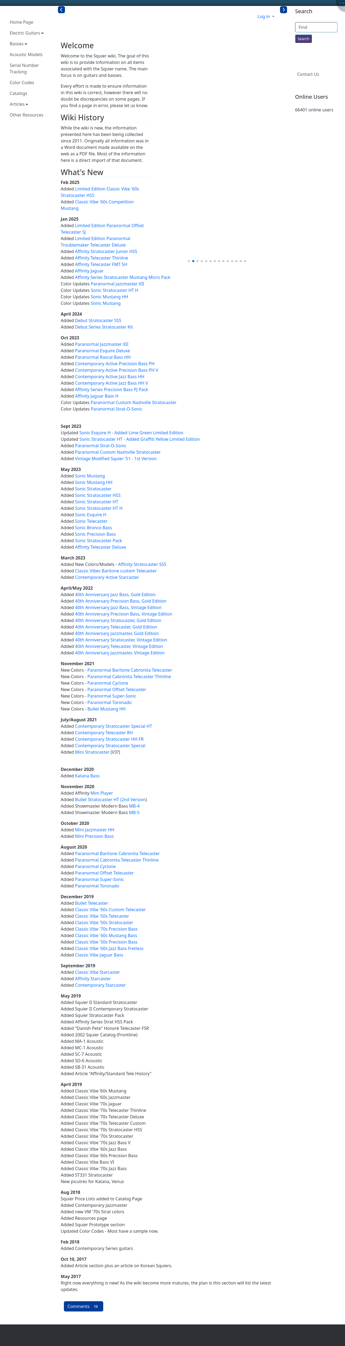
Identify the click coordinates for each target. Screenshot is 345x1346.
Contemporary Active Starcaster (107, 577)
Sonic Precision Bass (95, 534)
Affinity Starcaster (93, 979)
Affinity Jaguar (89, 271)
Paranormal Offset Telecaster (116, 689)
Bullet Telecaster (91, 903)
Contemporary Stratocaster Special (110, 746)
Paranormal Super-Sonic (111, 696)
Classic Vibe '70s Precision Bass (106, 929)
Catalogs (18, 93)
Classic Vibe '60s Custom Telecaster (110, 910)
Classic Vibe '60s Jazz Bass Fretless (109, 948)
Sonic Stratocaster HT (96, 502)
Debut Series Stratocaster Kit (104, 327)
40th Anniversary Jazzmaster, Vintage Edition (120, 653)
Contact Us (308, 74)
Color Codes (22, 83)
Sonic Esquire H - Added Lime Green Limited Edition (131, 433)
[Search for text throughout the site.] (303, 39)
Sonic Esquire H (90, 515)
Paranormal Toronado (109, 702)
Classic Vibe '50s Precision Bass (106, 942)
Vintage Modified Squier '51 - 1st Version (116, 459)
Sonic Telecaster (91, 521)
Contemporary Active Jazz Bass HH (109, 377)
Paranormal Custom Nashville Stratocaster (134, 402)
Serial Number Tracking (24, 68)
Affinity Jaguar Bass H (96, 396)
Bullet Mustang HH (106, 709)
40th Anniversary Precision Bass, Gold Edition (120, 601)
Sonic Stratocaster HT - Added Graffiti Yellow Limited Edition (139, 439)
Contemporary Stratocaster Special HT (113, 726)
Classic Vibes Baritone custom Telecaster (116, 571)
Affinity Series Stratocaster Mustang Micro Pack (122, 277)
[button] (189, 261)
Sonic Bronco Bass (93, 528)
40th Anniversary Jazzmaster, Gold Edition (117, 633)
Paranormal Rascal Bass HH (102, 357)
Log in (264, 16)
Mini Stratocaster (92, 752)
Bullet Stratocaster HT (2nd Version (110, 799)
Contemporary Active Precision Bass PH (114, 364)
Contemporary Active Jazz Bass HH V (111, 383)
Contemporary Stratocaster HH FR (109, 739)
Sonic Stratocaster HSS (97, 495)
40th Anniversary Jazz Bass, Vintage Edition (118, 607)
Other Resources (26, 115)
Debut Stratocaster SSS (98, 320)
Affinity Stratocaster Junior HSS (106, 251)
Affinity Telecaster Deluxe (100, 547)
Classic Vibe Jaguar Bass (99, 955)
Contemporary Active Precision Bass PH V (116, 370)
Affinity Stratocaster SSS (142, 564)
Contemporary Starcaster (100, 985)
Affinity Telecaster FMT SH (101, 264)
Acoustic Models (26, 54)
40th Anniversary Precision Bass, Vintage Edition (123, 614)
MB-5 (134, 812)
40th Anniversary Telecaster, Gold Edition (116, 627)
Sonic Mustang (106, 303)
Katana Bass (87, 776)
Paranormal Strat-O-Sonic (116, 409)
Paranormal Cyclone (107, 683)
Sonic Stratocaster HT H (114, 290)
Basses (18, 44)
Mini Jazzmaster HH (94, 830)
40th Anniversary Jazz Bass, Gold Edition (115, 594)
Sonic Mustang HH (109, 297)
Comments (83, 1306)
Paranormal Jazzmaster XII (117, 284)
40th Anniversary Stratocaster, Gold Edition (118, 620)
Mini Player (102, 793)
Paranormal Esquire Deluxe (102, 351)
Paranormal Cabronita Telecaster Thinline (129, 676)
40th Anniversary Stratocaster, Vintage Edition (121, 640)
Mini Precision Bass (94, 836)
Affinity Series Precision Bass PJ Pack (111, 389)
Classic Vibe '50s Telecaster (102, 916)
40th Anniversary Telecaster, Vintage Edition (119, 646)
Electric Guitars (27, 33)
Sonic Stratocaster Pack (98, 541)
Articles (19, 104)
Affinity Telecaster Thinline (101, 258)
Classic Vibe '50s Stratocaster (104, 922)
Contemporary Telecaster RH (104, 733)
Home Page (21, 22)
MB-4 (134, 806)
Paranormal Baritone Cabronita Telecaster (129, 670)
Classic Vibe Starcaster (97, 972)
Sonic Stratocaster (93, 489)
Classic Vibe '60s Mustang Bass (106, 935)
